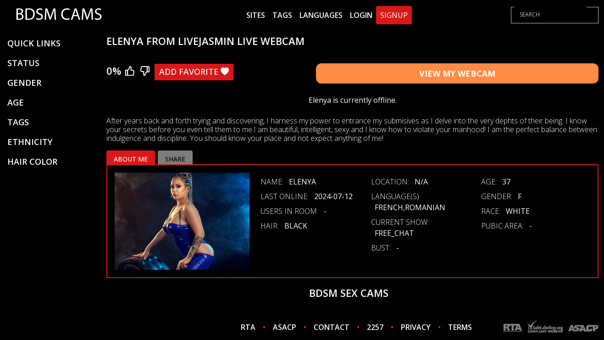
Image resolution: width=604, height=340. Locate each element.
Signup (394, 15)
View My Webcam (457, 73)
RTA (248, 327)
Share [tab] (175, 159)
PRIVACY (416, 327)
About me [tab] (131, 159)
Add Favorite (194, 72)
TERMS (460, 327)
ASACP (284, 327)
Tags (282, 15)
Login (361, 15)
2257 (375, 327)
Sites (255, 15)
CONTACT (331, 327)
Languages (321, 15)
